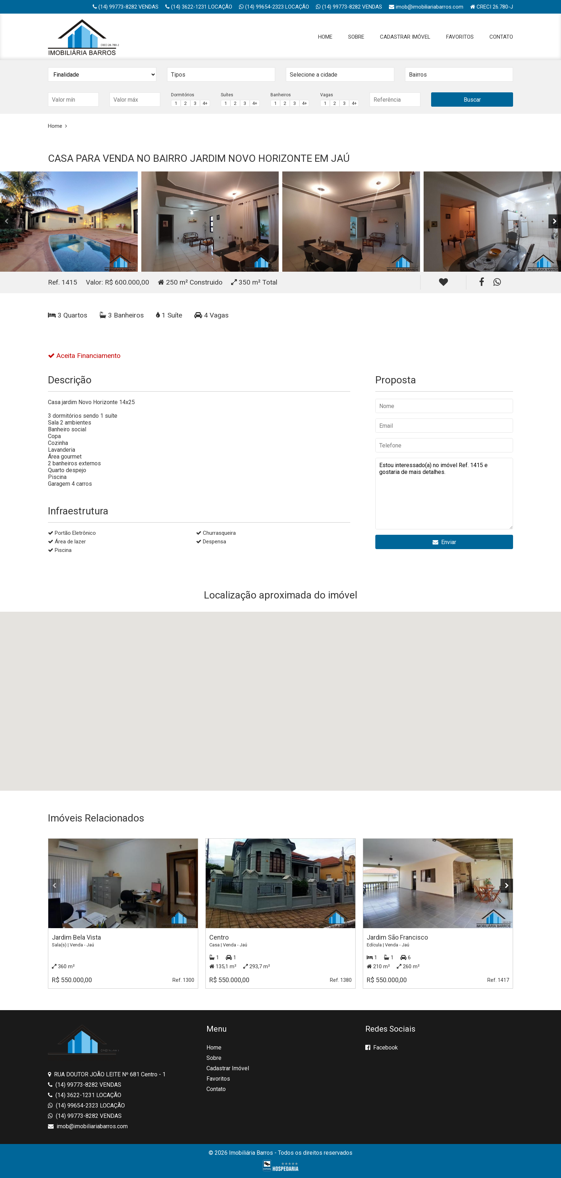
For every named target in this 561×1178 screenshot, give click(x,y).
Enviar (444, 542)
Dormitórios (182, 94)
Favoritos (460, 37)
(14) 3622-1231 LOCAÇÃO (198, 7)
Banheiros (280, 94)
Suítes (227, 94)
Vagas (326, 94)
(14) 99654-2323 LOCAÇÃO (274, 7)
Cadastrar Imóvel (405, 37)
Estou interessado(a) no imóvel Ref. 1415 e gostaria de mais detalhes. (444, 493)
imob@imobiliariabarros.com (426, 7)
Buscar (472, 99)
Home (325, 37)
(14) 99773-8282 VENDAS (125, 7)
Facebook (381, 1047)
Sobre (356, 37)
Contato (501, 37)
